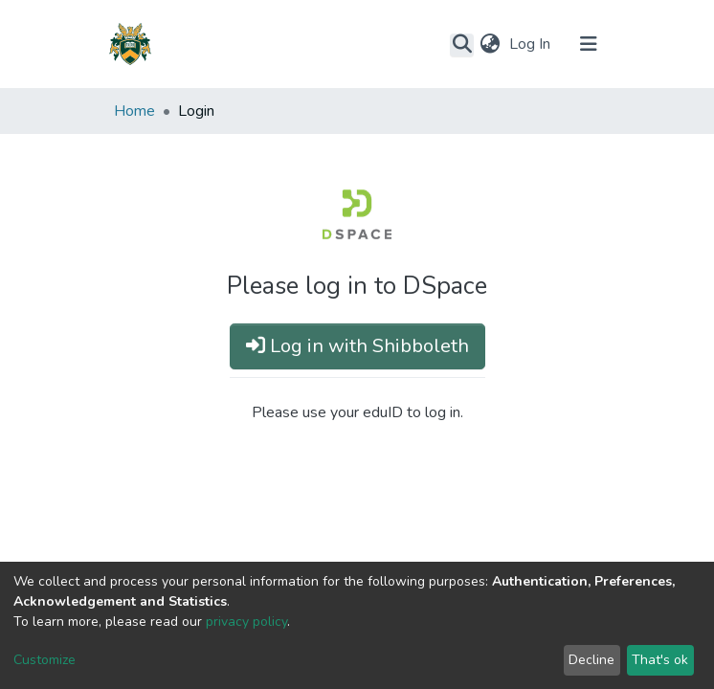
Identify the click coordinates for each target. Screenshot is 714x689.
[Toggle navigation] (588, 44)
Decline (591, 660)
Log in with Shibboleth (357, 346)
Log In (531, 44)
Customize (44, 660)
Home (134, 111)
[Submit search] (462, 44)
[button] (489, 44)
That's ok (660, 660)
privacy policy (246, 621)
